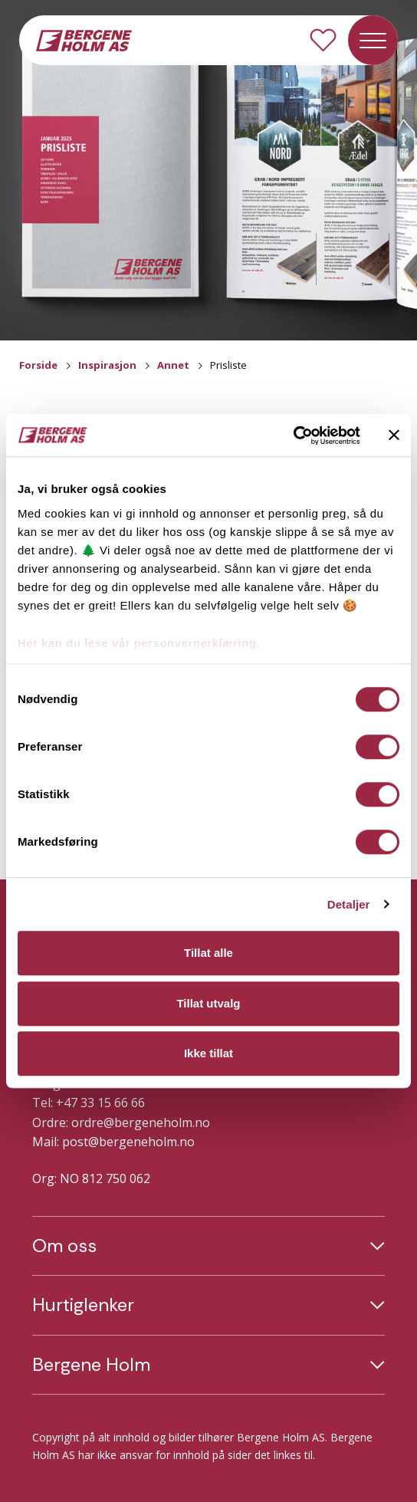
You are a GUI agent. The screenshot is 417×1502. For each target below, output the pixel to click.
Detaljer (348, 904)
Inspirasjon (107, 365)
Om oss (64, 1246)
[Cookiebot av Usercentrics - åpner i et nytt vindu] (293, 435)
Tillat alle (208, 952)
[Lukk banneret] (394, 435)
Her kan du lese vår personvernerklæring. (139, 642)
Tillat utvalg (208, 1003)
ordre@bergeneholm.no (140, 1122)
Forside (38, 365)
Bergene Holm (91, 1365)
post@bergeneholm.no (128, 1141)
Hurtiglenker (83, 1305)
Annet (173, 365)
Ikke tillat (208, 1053)
